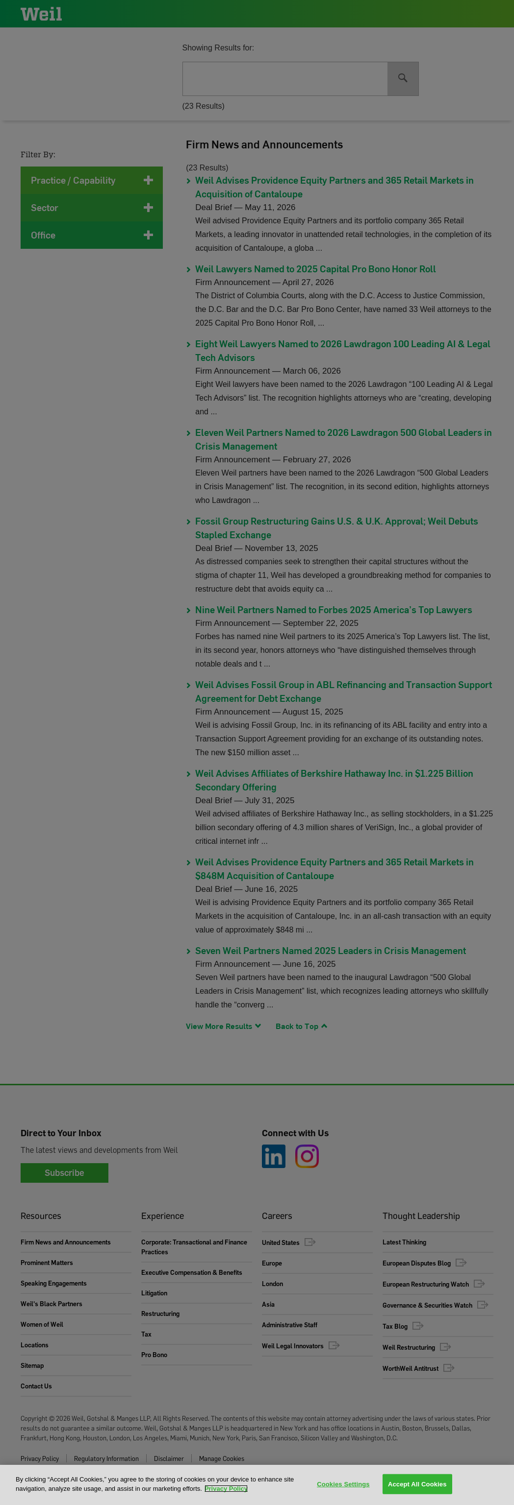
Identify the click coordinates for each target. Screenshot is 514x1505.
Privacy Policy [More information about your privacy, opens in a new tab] (226, 1488)
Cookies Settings (343, 1484)
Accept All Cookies (417, 1484)
